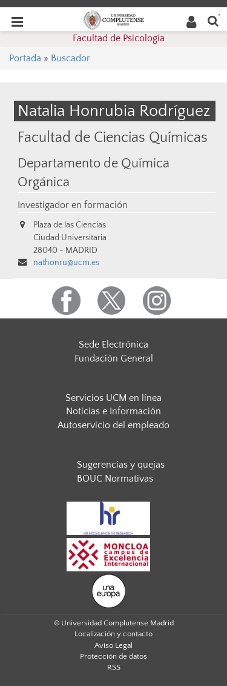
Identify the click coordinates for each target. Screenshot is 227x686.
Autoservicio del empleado (113, 425)
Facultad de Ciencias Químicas (113, 137)
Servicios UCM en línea (113, 397)
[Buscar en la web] (213, 20)
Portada (25, 58)
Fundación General (113, 358)
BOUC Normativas (115, 478)
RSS (113, 667)
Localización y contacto (113, 634)
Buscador (70, 58)
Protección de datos (113, 656)
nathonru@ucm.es (66, 262)
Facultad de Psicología (119, 38)
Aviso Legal (113, 645)
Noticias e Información (113, 411)
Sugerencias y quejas (121, 464)
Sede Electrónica (113, 344)
